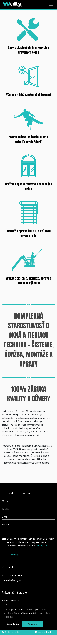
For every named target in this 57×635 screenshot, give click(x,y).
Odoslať (14, 554)
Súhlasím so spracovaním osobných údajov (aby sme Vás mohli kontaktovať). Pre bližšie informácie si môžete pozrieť (31, 542)
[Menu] (51, 4)
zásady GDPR (42, 545)
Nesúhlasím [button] (12, 624)
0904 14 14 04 (15, 575)
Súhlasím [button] (32, 624)
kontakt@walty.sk (12, 580)
